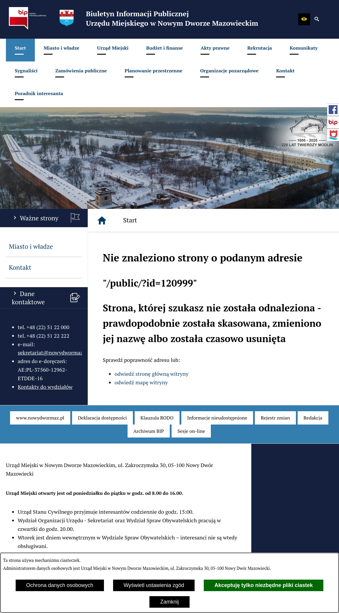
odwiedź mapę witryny (141, 382)
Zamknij (169, 602)
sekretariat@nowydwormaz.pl (53, 352)
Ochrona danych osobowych (59, 585)
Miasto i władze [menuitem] (31, 246)
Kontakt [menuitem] (20, 267)
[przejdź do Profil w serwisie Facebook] (333, 110)
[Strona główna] (102, 220)
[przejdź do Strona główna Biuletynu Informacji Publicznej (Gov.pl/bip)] (333, 122)
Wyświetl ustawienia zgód (154, 585)
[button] (304, 19)
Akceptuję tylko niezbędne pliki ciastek (263, 585)
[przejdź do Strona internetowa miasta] (333, 135)
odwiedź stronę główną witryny (151, 373)
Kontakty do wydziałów (45, 386)
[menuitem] (20, 50)
